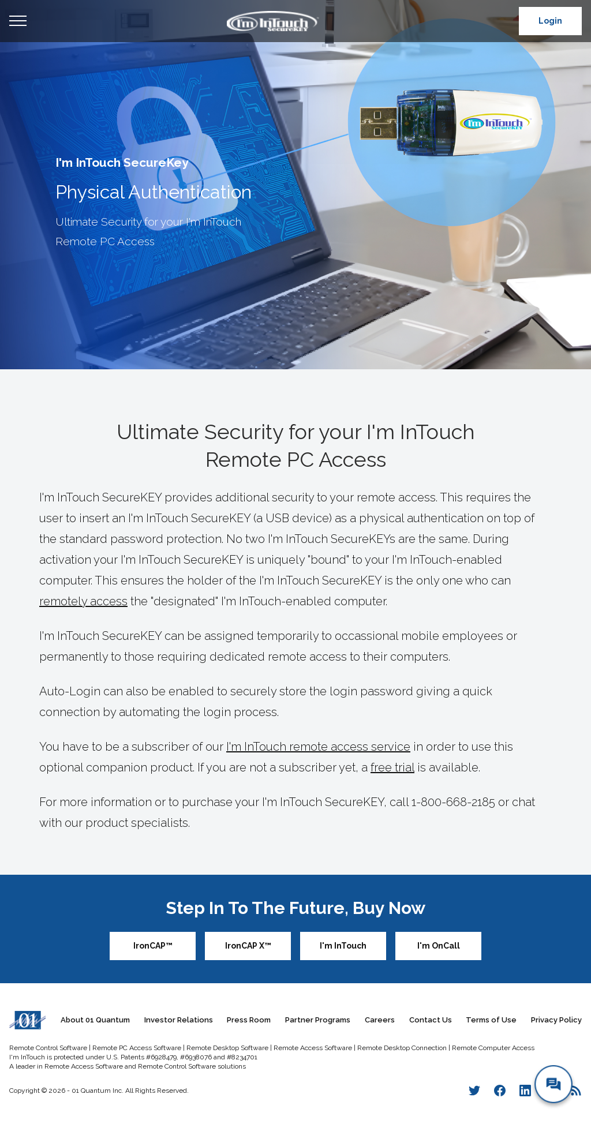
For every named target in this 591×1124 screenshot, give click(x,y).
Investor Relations (178, 1020)
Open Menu (18, 21)
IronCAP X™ (248, 945)
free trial (392, 767)
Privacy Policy (556, 1020)
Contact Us (430, 1020)
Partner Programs (317, 1020)
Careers (380, 1020)
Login (550, 20)
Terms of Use (491, 1020)
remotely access (83, 601)
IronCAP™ (153, 945)
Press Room (249, 1020)
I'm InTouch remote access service (318, 747)
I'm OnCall (438, 945)
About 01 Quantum (95, 1020)
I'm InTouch (343, 945)
